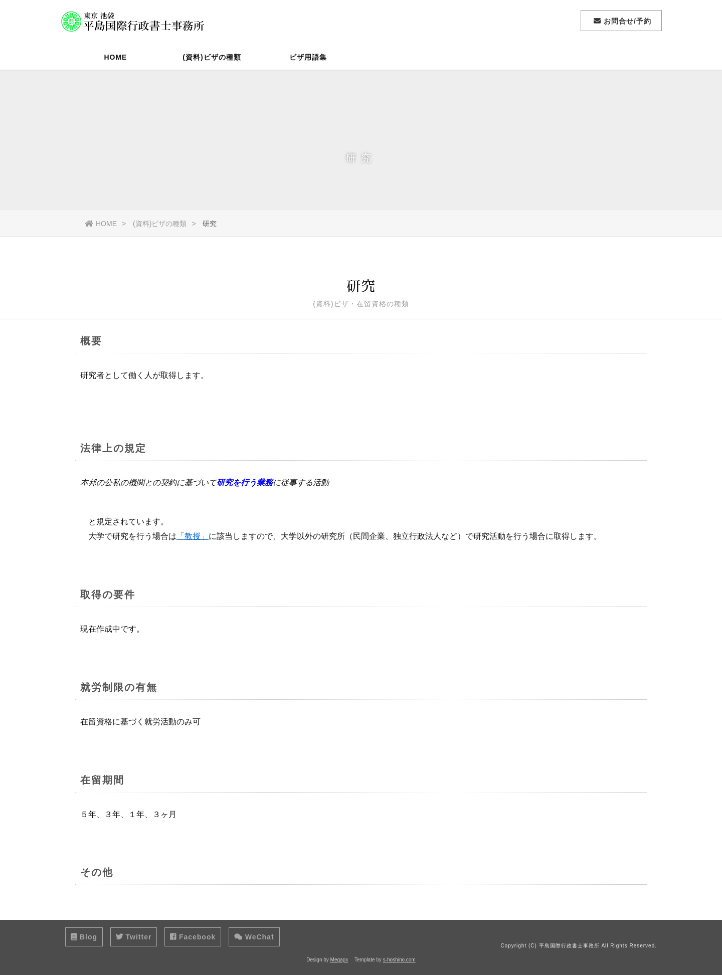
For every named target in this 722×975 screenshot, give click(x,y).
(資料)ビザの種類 (212, 58)
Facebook (193, 937)
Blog (84, 937)
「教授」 (192, 538)
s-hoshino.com (399, 959)
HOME (115, 58)
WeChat (254, 937)
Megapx (339, 959)
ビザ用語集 (308, 58)
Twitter (134, 937)
